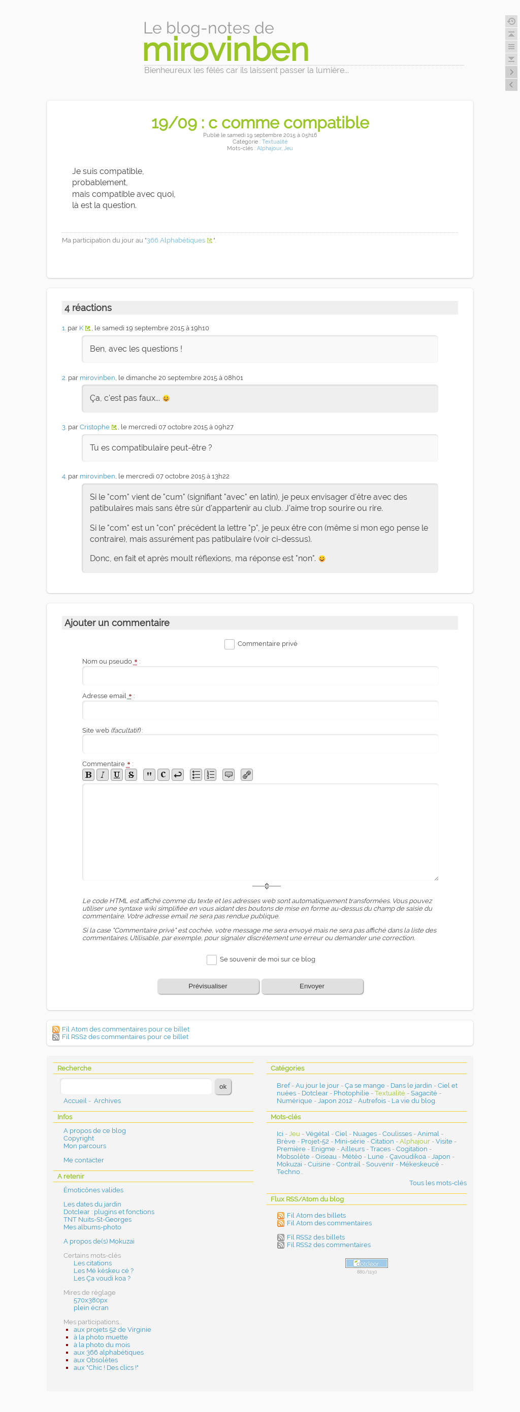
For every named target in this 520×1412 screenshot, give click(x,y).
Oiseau (326, 1156)
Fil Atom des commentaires (329, 1223)
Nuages (365, 1134)
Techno (288, 1172)
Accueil (75, 1101)
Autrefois (372, 1101)
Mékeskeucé (419, 1164)
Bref (283, 1085)
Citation (382, 1141)
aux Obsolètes (96, 1360)
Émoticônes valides (93, 1190)
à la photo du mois (102, 1345)
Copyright (78, 1138)
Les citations (93, 1263)
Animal (428, 1134)
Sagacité (424, 1093)
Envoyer (312, 986)
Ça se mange (365, 1085)
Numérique (294, 1101)
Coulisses (397, 1134)
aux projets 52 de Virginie (112, 1329)
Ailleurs (353, 1149)
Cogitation (412, 1149)
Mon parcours (84, 1146)
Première (291, 1149)
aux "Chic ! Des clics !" (106, 1367)
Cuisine (319, 1164)
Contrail (348, 1164)
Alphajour (269, 148)
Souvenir (380, 1164)
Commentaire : (107, 764)
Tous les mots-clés (438, 1183)
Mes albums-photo (92, 1227)
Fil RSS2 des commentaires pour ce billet (125, 1037)
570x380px (91, 1300)
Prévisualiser (207, 986)
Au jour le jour (317, 1085)
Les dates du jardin (92, 1204)
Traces (380, 1149)
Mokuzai (289, 1164)
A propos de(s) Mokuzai (99, 1241)
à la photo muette (101, 1337)
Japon (441, 1156)
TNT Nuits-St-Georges (97, 1219)
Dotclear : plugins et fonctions (108, 1212)
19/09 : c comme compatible (260, 122)
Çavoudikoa (407, 1156)
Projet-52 (315, 1141)
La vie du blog (413, 1101)
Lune (376, 1156)
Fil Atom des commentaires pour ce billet (125, 1029)
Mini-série (350, 1141)
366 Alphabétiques (176, 240)
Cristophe (95, 427)
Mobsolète (293, 1156)
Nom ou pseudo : (111, 661)
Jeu (288, 148)
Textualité (274, 142)
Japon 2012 (335, 1101)
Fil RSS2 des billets (316, 1237)
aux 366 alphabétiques (109, 1352)
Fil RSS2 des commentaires (329, 1245)
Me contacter (83, 1160)
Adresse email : (108, 696)
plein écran (91, 1308)
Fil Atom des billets (316, 1215)
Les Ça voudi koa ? (102, 1278)
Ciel (341, 1134)
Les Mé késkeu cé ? (104, 1271)
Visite (444, 1141)
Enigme (323, 1149)
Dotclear (315, 1093)
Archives (107, 1101)
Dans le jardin (411, 1085)
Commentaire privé (268, 644)
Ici (280, 1134)
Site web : (112, 730)
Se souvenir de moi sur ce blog (267, 959)
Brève (286, 1141)
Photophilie (351, 1093)
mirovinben (97, 378)
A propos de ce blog (94, 1130)
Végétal (318, 1134)
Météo (352, 1156)
